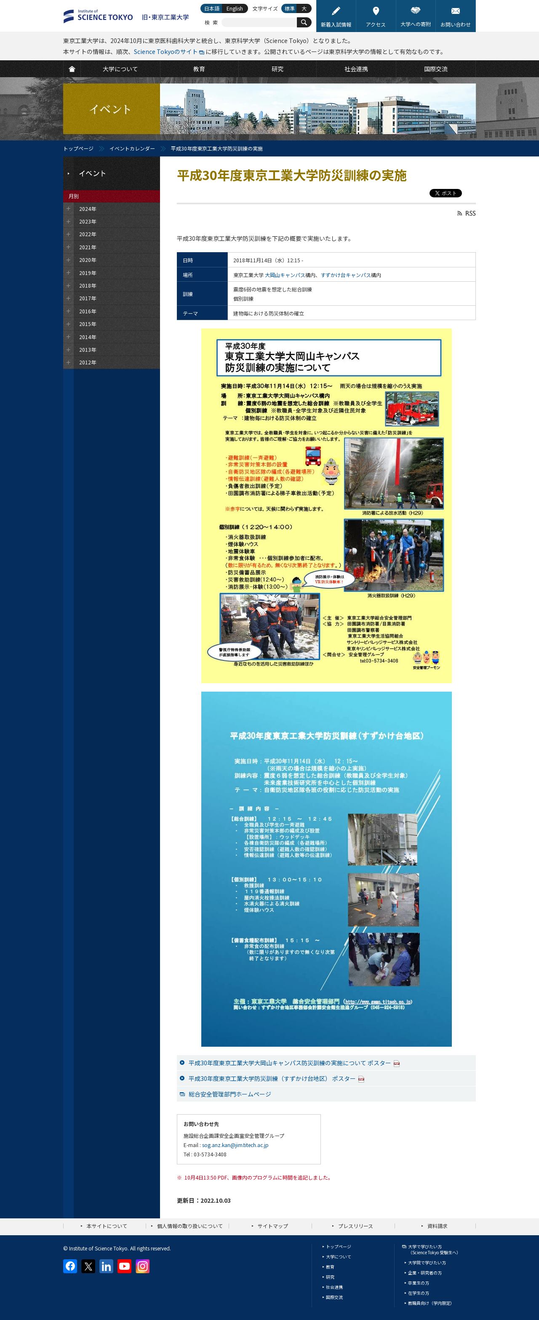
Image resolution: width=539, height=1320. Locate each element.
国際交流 (334, 1297)
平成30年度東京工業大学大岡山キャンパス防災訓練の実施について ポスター (294, 1063)
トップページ (78, 148)
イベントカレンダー (132, 148)
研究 (330, 1277)
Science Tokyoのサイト (166, 51)
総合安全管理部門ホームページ (230, 1094)
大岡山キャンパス (285, 274)
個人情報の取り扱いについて (190, 1225)
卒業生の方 (418, 1283)
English (235, 8)
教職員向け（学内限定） (431, 1303)
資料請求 (437, 1225)
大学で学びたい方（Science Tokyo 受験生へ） (434, 1249)
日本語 (211, 8)
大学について (338, 1256)
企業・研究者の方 (425, 1272)
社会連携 (334, 1287)
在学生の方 (418, 1293)
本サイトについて (107, 1225)
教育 (330, 1266)
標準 (290, 8)
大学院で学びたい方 (427, 1262)
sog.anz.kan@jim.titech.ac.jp (235, 1144)
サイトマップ (273, 1225)
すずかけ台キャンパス (345, 274)
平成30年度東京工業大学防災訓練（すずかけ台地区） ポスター (277, 1078)
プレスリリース (355, 1225)
